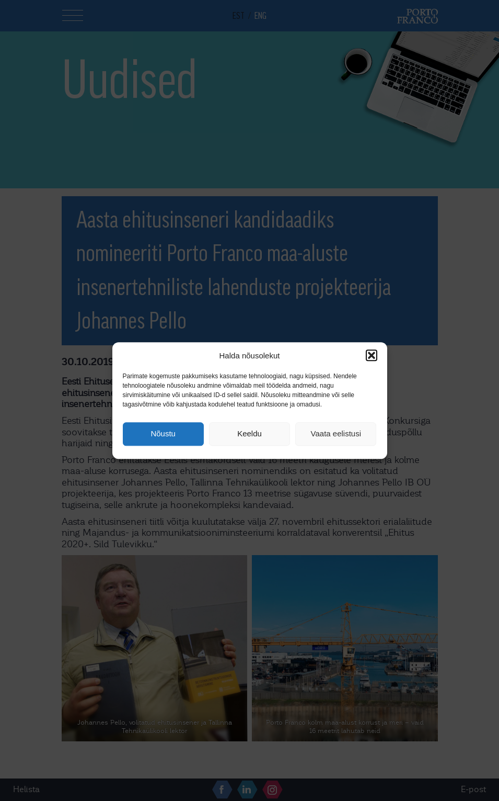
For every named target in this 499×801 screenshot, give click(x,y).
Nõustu (163, 434)
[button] (371, 355)
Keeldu (249, 434)
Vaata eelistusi (336, 434)
